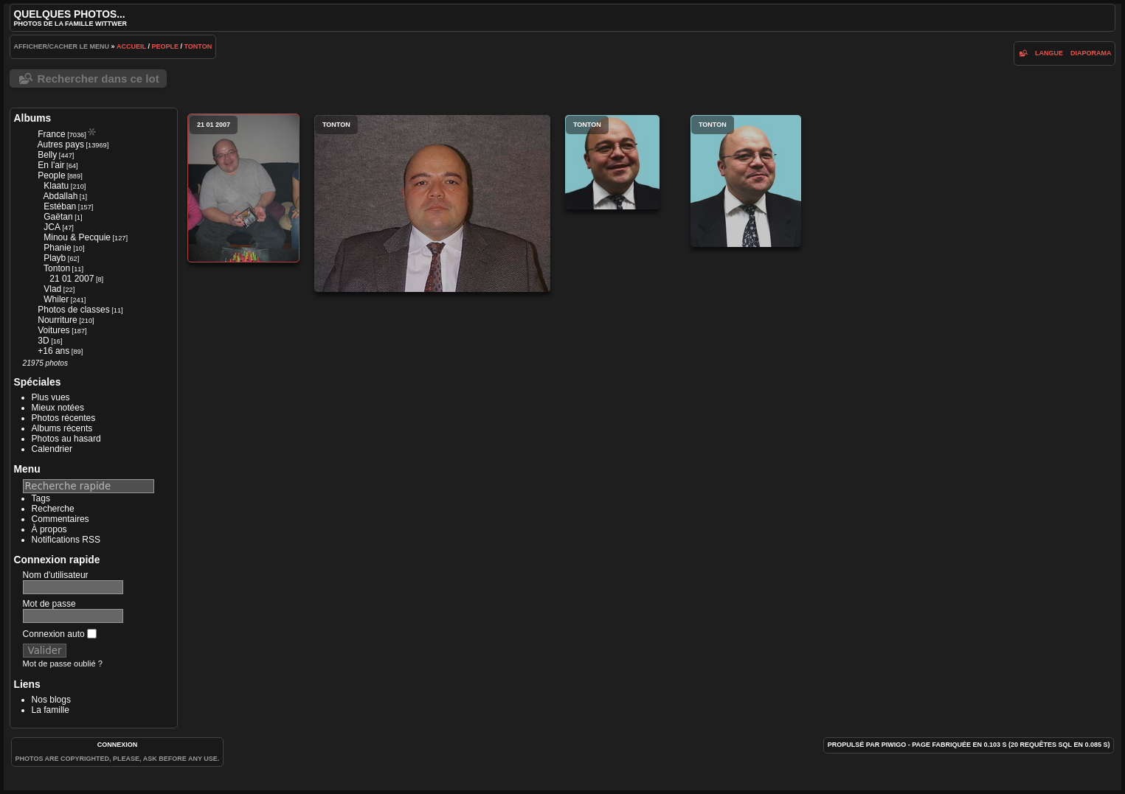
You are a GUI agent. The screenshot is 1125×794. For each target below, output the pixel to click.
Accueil (131, 46)
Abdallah (61, 196)
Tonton (198, 46)
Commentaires (60, 519)
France (51, 134)
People (165, 46)
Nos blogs (51, 699)
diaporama (1091, 53)
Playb (55, 258)
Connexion (117, 744)
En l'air (51, 165)
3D (43, 340)
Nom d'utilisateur (56, 575)
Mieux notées (58, 408)
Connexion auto (60, 634)
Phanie (57, 248)
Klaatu (56, 186)
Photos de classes (73, 309)
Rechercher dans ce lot (98, 78)
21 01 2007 (71, 279)
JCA (52, 227)
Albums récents (62, 428)
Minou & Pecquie (77, 237)
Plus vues (51, 397)
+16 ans (53, 351)
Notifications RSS (66, 539)
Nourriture (57, 320)
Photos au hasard (66, 438)
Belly (47, 155)
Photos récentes (64, 418)
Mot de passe (49, 604)
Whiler (56, 299)
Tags (41, 498)
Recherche (53, 509)
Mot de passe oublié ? (63, 663)
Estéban (60, 206)
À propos (49, 529)
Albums (33, 118)
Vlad (52, 289)
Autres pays (61, 144)
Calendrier (52, 449)
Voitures (53, 330)
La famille (50, 710)
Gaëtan (58, 217)
